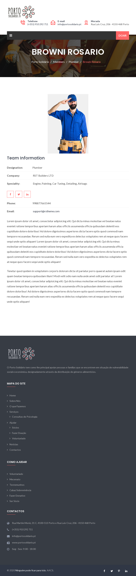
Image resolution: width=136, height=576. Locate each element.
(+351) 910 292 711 (37, 24)
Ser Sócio (14, 501)
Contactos (15, 449)
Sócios (15, 427)
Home (12, 395)
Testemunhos (16, 484)
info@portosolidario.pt (69, 24)
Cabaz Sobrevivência (20, 490)
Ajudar (12, 422)
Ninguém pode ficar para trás (30, 570)
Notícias (13, 444)
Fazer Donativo (17, 495)
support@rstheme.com (46, 211)
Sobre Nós (15, 400)
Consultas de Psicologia (24, 416)
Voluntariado (19, 438)
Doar (123, 35)
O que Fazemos (17, 406)
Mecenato (14, 479)
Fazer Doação (19, 432)
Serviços (13, 411)
